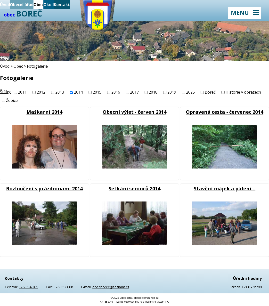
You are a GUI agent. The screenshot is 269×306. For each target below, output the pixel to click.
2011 (22, 92)
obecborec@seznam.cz (110, 287)
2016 (115, 92)
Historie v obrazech (243, 92)
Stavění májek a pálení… (224, 188)
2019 (171, 92)
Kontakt (62, 4)
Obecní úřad (21, 4)
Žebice (12, 100)
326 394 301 (28, 287)
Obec (38, 4)
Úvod (5, 4)
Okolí (48, 4)
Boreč (210, 92)
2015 (97, 92)
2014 (78, 92)
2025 (190, 92)
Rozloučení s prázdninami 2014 (44, 188)
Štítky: (5, 91)
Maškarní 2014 (44, 112)
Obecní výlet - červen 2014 (134, 112)
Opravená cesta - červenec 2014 (224, 112)
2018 (153, 92)
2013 (59, 92)
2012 (41, 92)
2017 (134, 92)
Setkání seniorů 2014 (134, 188)
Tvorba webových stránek (130, 301)
